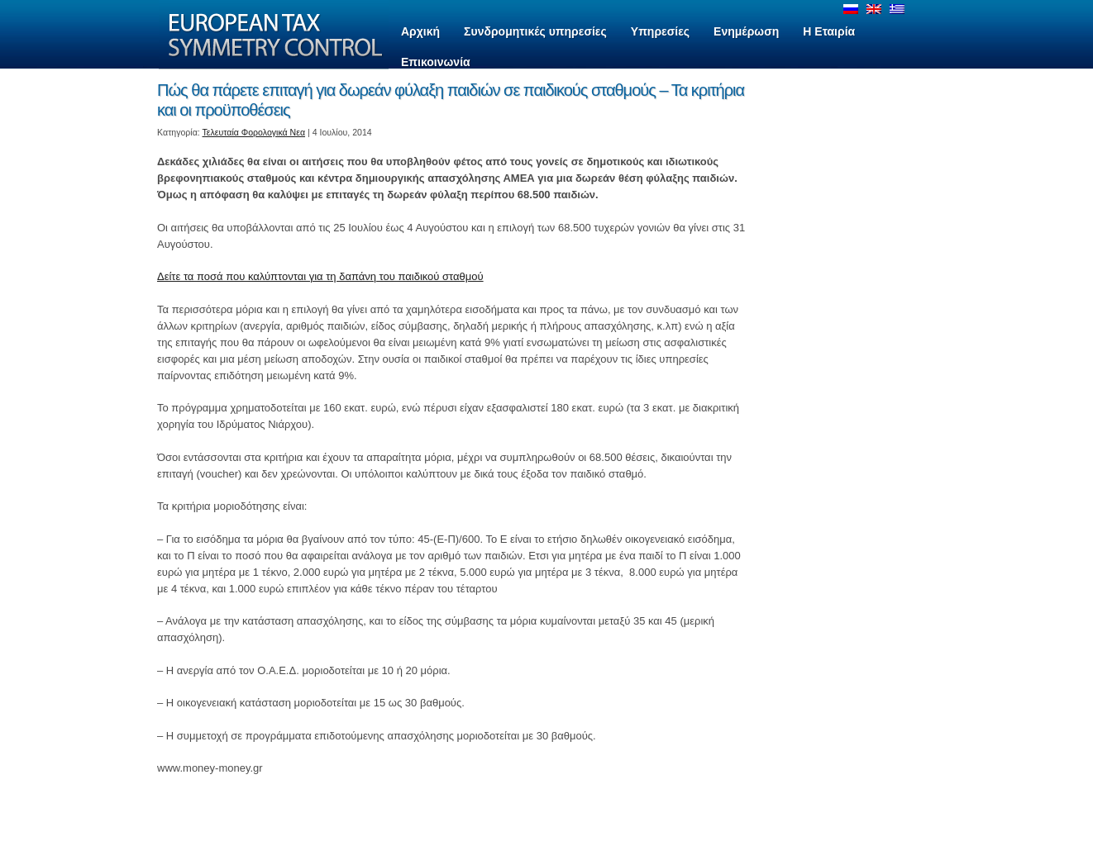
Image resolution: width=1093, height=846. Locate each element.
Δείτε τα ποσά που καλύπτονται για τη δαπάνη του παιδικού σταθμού (320, 276)
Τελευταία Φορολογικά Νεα (254, 132)
